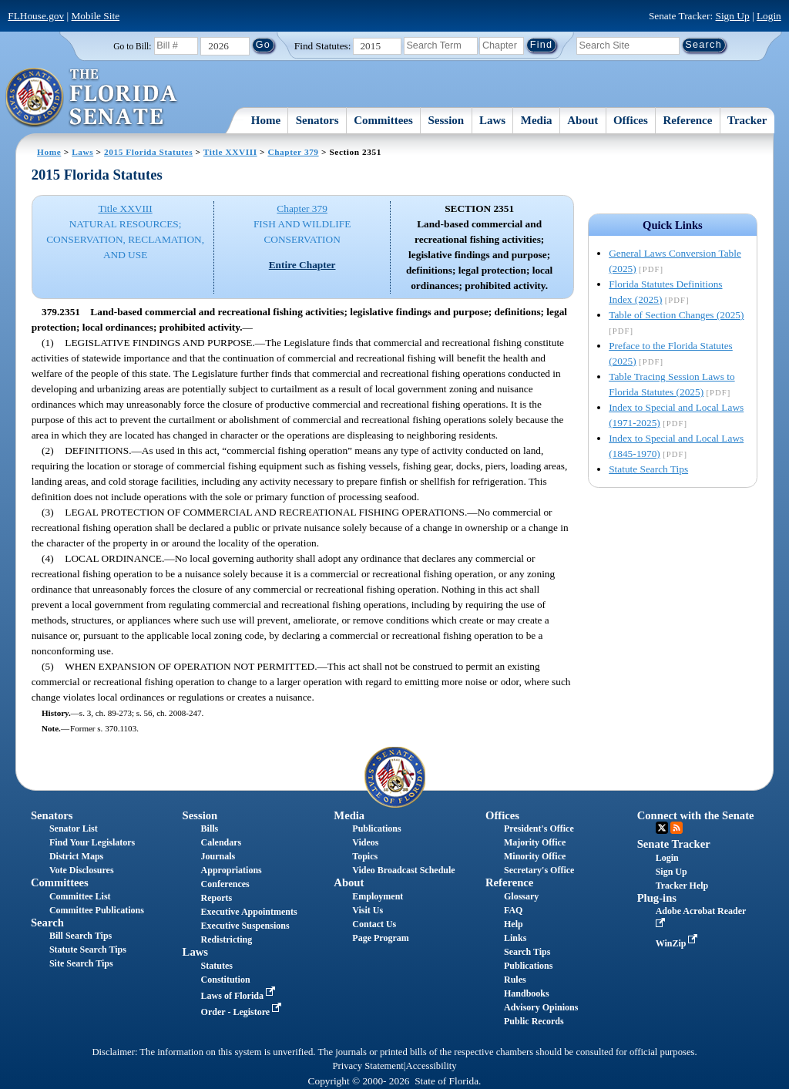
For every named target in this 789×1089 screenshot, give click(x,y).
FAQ (513, 910)
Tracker (747, 120)
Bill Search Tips (80, 935)
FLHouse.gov (36, 16)
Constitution (225, 979)
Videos (365, 842)
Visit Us (367, 910)
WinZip (678, 943)
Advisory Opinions (541, 1007)
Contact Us (374, 924)
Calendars (221, 842)
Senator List (73, 828)
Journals (218, 856)
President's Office (539, 828)
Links (515, 938)
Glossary (521, 896)
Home (265, 120)
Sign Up (733, 16)
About (582, 120)
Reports (217, 897)
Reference (688, 120)
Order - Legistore (243, 1012)
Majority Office (535, 842)
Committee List (80, 896)
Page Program (380, 938)
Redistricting (227, 939)
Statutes (217, 965)
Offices (630, 120)
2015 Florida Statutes (148, 151)
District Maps (76, 856)
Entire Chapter (302, 265)
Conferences (225, 884)
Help (513, 924)
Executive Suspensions (245, 925)
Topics (365, 856)
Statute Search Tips (648, 469)
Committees (383, 120)
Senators (317, 120)
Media (536, 120)
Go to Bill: (132, 46)
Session (446, 120)
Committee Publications (96, 910)
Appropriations (231, 870)
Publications (376, 828)
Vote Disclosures (81, 870)
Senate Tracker (673, 844)
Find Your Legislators (92, 842)
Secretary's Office (539, 870)
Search (47, 922)
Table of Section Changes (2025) (676, 315)
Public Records (534, 1021)
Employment (377, 896)
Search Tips (527, 951)
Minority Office (535, 856)
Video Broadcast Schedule (403, 870)
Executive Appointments (249, 911)
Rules (515, 979)
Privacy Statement (367, 1065)
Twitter (662, 828)
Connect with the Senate (695, 815)
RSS (676, 828)
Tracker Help (682, 885)
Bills (210, 828)
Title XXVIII (230, 151)
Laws (492, 120)
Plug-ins (657, 898)
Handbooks (526, 993)
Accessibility (431, 1065)
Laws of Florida (239, 995)
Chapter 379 (292, 151)
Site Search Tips (81, 963)
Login (769, 16)
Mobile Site (96, 16)
